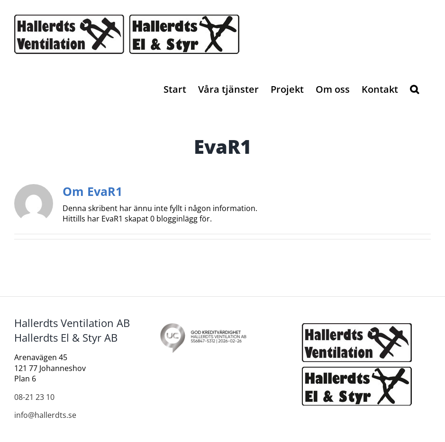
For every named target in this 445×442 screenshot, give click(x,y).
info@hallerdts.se (45, 415)
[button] (414, 88)
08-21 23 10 (34, 397)
